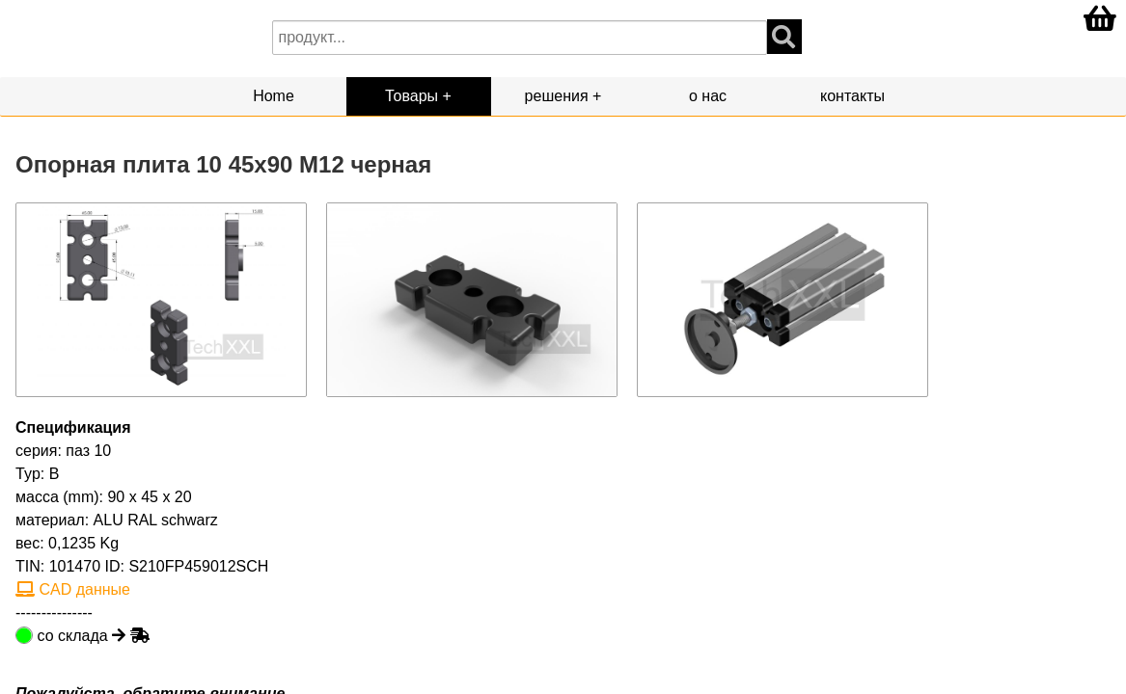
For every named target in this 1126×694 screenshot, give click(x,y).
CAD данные (72, 589)
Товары (411, 96)
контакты (852, 96)
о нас (708, 96)
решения (557, 96)
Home (273, 96)
